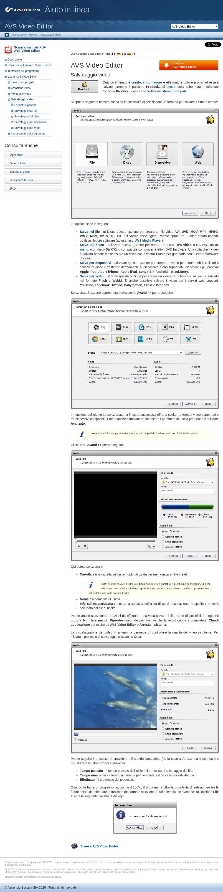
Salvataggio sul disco (27, 116)
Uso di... (33, 34)
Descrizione (19, 34)
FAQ (13, 188)
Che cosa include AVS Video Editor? (29, 65)
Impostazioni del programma (28, 133)
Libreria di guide (20, 171)
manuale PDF (30, 49)
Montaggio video (21, 93)
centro (171, 87)
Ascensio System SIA (23, 887)
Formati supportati (25, 105)
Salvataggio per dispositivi (30, 122)
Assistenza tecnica (21, 180)
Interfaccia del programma (23, 71)
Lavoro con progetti (22, 82)
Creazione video (21, 88)
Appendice (16, 155)
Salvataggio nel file (25, 110)
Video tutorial (18, 163)
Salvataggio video (22, 99)
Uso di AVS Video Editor (22, 76)
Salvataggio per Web (27, 127)
